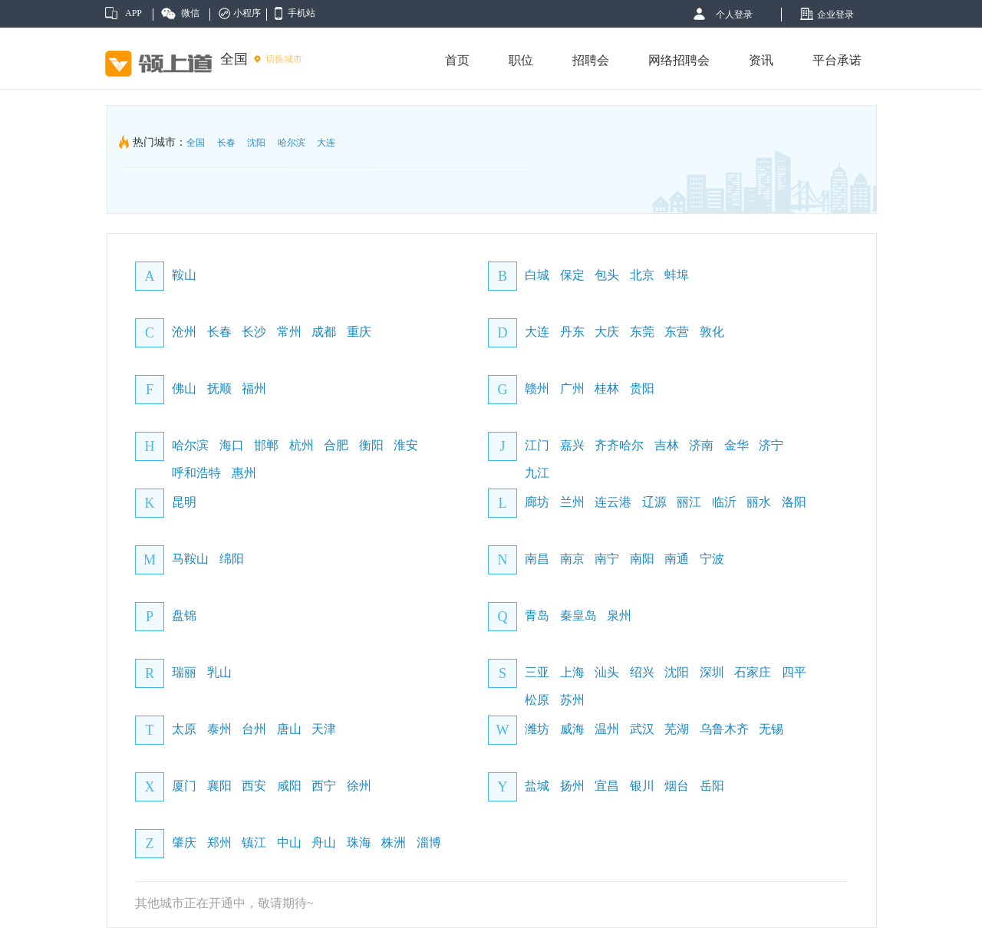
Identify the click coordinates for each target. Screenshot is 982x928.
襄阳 (219, 785)
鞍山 (184, 274)
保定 (572, 274)
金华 (736, 445)
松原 (537, 699)
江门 (537, 445)
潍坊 (537, 728)
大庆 (607, 331)
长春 (226, 142)
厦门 (184, 785)
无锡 (771, 728)
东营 (676, 331)
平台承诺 (837, 60)
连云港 (613, 501)
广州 (572, 388)
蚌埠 (676, 274)
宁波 (712, 558)
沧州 (184, 331)
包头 (607, 274)
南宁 (607, 558)
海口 (231, 445)
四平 (794, 672)
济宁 (771, 445)
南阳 (642, 558)
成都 (323, 331)
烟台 (676, 785)
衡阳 (371, 445)
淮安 (406, 445)
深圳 (712, 672)
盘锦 (184, 615)
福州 (254, 388)
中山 (289, 842)
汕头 (607, 672)
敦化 (712, 331)
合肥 (336, 445)
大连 (326, 142)
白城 (537, 274)
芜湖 (676, 728)
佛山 (184, 388)
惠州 (244, 472)
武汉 (642, 728)
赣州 (537, 388)
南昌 (537, 558)
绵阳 (231, 558)
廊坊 (537, 501)
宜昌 (607, 785)
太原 (184, 728)
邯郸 (266, 445)
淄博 (429, 842)
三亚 (537, 672)
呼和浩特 (196, 472)
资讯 (761, 60)
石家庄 (752, 672)
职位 (521, 60)
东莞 (642, 331)
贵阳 (642, 388)
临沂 (724, 501)
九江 (537, 472)
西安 (254, 785)
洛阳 (794, 501)
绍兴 (642, 672)
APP (133, 13)
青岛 (537, 615)
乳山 (219, 672)
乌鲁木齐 (724, 728)
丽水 (758, 501)
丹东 (572, 331)
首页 (457, 60)
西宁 (323, 785)
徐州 (359, 785)
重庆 (359, 331)
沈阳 (256, 142)
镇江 (254, 842)
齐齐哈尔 (619, 445)
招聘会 (590, 60)
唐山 (289, 728)
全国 (195, 142)
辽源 (654, 501)
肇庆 (184, 842)
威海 (572, 728)
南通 (676, 558)
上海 (572, 672)
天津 (323, 728)
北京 (642, 274)
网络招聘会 (679, 60)
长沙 (254, 331)
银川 (642, 785)
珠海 (359, 842)
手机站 (301, 13)
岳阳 (712, 785)
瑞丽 (184, 672)
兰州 (572, 501)
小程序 (247, 13)
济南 (701, 445)
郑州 (219, 842)
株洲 (393, 842)
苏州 (572, 699)
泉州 (619, 615)
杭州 (301, 445)
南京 (572, 558)
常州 (289, 331)
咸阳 (289, 785)
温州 (607, 728)
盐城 (537, 785)
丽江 (689, 501)
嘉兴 (572, 445)
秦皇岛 (578, 615)
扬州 (572, 785)
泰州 (219, 728)
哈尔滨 (291, 142)
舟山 (323, 842)
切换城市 (283, 59)
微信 (190, 13)
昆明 (184, 501)
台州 (254, 728)
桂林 (607, 388)
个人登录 (734, 14)
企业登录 (835, 14)
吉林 (666, 445)
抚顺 (219, 388)
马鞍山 (190, 558)
